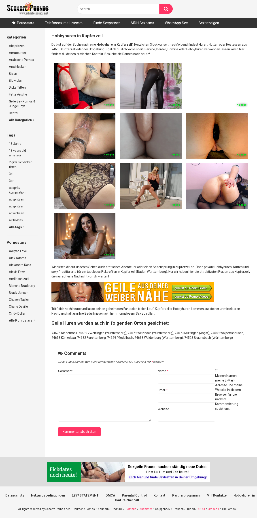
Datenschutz (14, 495)
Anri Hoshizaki (19, 279)
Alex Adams (17, 258)
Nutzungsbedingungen (48, 495)
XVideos (213, 509)
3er (11, 181)
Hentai (13, 113)
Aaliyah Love (18, 251)
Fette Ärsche (18, 94)
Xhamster (146, 509)
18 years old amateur (17, 153)
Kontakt (159, 495)
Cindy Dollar (17, 313)
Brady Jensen (18, 292)
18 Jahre (15, 143)
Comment (65, 371)
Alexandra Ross (20, 265)
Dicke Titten (17, 87)
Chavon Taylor (19, 299)
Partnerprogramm (186, 495)
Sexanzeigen (209, 23)
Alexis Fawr (17, 272)
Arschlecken (17, 66)
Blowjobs (15, 80)
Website (163, 409)
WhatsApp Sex (176, 23)
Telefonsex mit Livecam (64, 23)
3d (11, 174)
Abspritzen (17, 46)
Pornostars (25, 23)
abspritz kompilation (17, 190)
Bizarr (13, 73)
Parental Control (134, 495)
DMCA (110, 495)
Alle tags (17, 227)
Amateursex (18, 53)
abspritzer (16, 206)
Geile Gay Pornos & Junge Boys (22, 104)
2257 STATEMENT (85, 495)
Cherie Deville (18, 306)
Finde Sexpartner (106, 23)
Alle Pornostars (22, 320)
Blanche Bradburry (22, 286)
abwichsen (16, 213)
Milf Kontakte (217, 495)
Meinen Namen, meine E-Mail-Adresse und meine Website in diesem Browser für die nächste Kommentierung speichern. (229, 392)
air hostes (16, 220)
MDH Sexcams (142, 23)
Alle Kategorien (21, 120)
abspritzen (16, 199)
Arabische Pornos (21, 60)
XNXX (201, 509)
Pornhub (131, 509)
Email (163, 390)
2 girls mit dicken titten (20, 164)
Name (163, 371)
